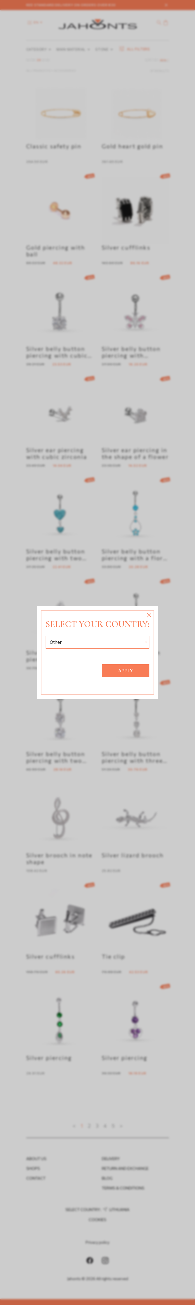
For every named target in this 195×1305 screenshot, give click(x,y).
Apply (125, 670)
